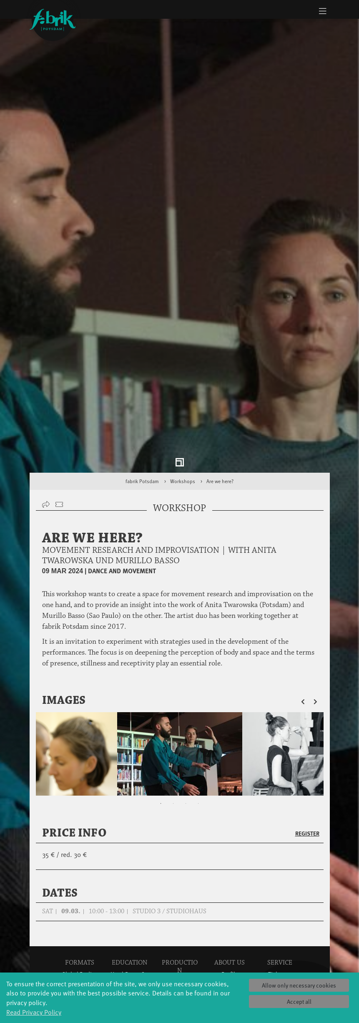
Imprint (280, 934)
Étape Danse (179, 892)
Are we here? (219, 383)
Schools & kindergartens (129, 888)
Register (307, 735)
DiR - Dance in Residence (179, 971)
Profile (229, 876)
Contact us (279, 918)
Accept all (299, 1001)
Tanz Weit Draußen (179, 921)
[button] (307, 602)
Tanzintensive (129, 901)
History (229, 884)
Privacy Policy (279, 926)
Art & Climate (79, 893)
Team (229, 909)
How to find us (279, 901)
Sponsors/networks (236, 901)
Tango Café (79, 951)
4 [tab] (198, 705)
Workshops (182, 383)
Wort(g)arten (79, 968)
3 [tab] (186, 705)
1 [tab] (161, 705)
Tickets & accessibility (280, 880)
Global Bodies (80, 876)
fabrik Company (179, 938)
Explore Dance (179, 884)
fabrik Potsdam (142, 383)
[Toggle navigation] (323, 10)
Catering (279, 893)
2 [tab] (173, 705)
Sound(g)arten (79, 959)
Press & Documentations (282, 947)
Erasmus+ (129, 926)
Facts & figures (229, 893)
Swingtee (79, 943)
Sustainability (229, 918)
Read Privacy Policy (33, 1011)
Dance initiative (179, 955)
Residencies (179, 901)
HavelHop (79, 918)
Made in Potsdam (79, 905)
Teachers (129, 918)
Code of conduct (229, 930)
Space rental (279, 909)
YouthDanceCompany (137, 876)
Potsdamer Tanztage (79, 930)
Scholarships (129, 909)
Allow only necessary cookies (299, 985)
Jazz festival (79, 884)
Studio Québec (179, 909)
